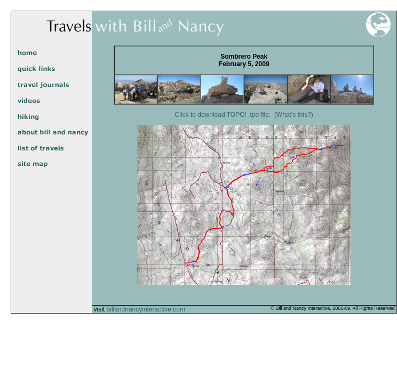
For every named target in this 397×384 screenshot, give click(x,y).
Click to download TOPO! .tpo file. (223, 114)
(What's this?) (293, 114)
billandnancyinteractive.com (146, 309)
